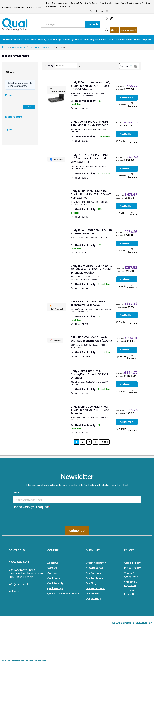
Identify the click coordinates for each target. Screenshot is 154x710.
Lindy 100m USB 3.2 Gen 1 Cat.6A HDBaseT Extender (92, 231)
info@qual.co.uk (18, 584)
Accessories (19, 47)
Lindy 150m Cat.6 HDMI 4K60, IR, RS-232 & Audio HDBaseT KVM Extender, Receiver (91, 269)
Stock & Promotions (131, 592)
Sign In (114, 30)
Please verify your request (31, 507)
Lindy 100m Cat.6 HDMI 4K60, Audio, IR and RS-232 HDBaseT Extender (91, 410)
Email (17, 492)
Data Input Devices (39, 47)
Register (128, 30)
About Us (62, 3)
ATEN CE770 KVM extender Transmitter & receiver (88, 303)
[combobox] (63, 24)
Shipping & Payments (130, 583)
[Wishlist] (106, 18)
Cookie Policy (132, 563)
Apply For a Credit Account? (129, 3)
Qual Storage (55, 588)
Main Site (50, 3)
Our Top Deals (94, 578)
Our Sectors (93, 593)
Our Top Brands (95, 588)
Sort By (49, 65)
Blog (148, 3)
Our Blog (91, 583)
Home (5, 47)
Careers (52, 568)
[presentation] (36, 516)
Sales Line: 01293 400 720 (58, 6)
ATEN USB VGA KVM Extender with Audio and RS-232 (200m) (91, 339)
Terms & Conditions (131, 574)
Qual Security (55, 583)
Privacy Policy (132, 568)
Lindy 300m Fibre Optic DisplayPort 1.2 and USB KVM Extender (89, 374)
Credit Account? (96, 563)
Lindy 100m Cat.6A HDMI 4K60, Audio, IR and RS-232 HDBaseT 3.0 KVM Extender (91, 85)
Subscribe (77, 531)
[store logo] (15, 24)
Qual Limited (54, 578)
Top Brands (106, 3)
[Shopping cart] (112, 18)
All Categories (94, 568)
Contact (52, 573)
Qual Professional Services (63, 593)
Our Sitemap (93, 598)
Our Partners (91, 3)
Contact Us (76, 3)
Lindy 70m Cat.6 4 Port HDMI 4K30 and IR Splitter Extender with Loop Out (90, 158)
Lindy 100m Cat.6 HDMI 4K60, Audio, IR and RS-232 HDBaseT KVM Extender (91, 194)
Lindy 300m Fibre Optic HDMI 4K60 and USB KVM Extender (89, 123)
